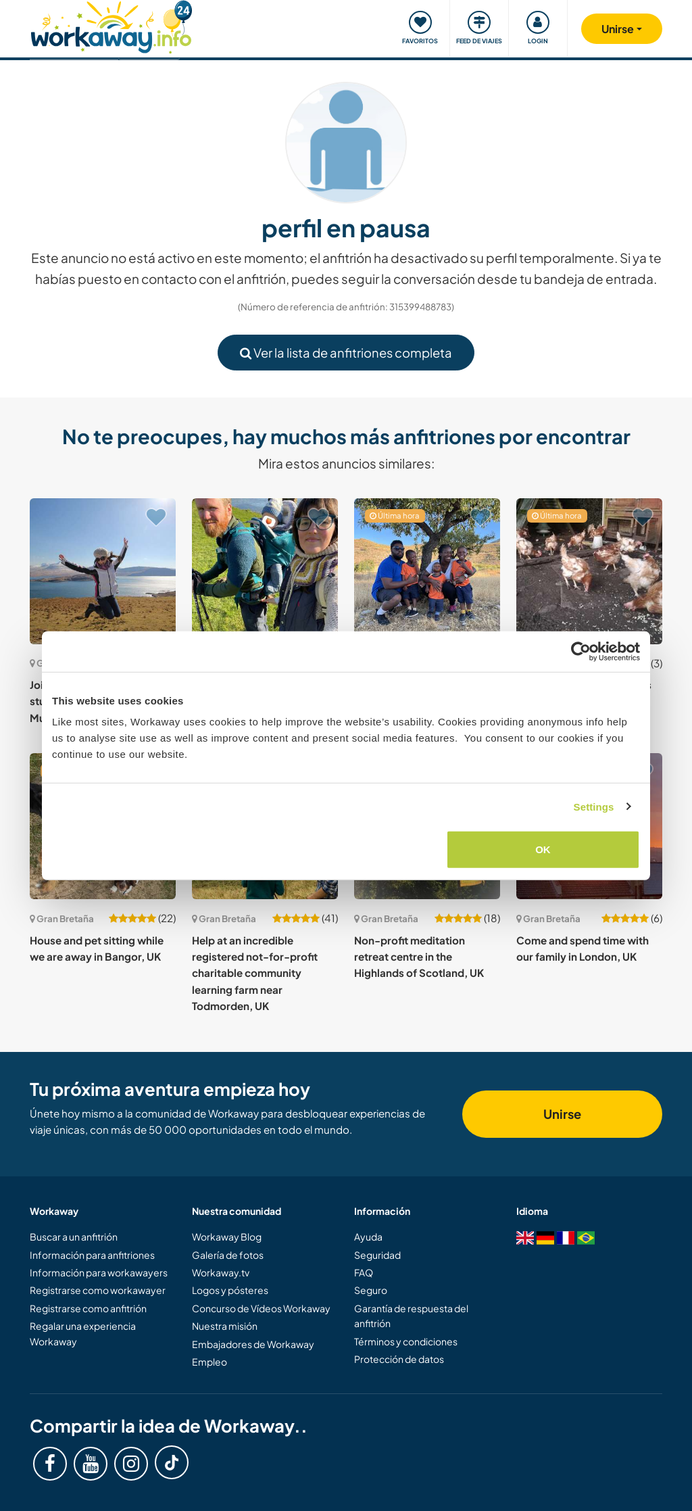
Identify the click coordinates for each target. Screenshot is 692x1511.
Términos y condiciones (406, 1341)
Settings (594, 806)
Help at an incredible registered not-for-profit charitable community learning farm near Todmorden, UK (255, 973)
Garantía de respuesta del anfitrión (411, 1315)
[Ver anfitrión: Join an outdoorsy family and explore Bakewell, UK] (265, 571)
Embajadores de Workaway (253, 1344)
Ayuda (368, 1236)
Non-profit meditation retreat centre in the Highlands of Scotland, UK (419, 957)
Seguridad (377, 1255)
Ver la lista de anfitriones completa (346, 352)
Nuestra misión (224, 1326)
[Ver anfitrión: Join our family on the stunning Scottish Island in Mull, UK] (103, 571)
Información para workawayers (99, 1272)
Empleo (209, 1362)
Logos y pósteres (230, 1290)
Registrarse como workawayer (98, 1290)
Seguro (370, 1290)
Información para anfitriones (92, 1255)
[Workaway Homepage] (111, 25)
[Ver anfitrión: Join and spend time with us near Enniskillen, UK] (589, 571)
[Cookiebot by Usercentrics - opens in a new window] (581, 651)
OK (543, 849)
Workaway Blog (227, 1236)
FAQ (363, 1272)
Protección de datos (399, 1359)
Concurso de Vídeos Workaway (261, 1308)
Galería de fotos (228, 1255)
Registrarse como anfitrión (88, 1308)
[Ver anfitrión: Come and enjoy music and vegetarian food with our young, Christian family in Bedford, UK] (427, 571)
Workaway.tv (220, 1272)
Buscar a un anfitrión (74, 1236)
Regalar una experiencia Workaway (83, 1333)
